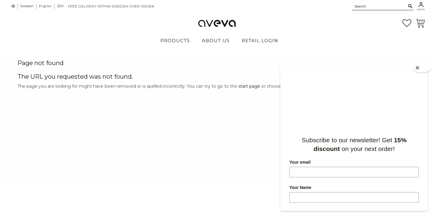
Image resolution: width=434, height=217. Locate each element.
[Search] (410, 6)
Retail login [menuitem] (260, 40)
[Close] (422, 68)
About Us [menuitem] (216, 40)
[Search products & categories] (379, 6)
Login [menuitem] (421, 9)
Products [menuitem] (175, 40)
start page (249, 86)
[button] (406, 23)
